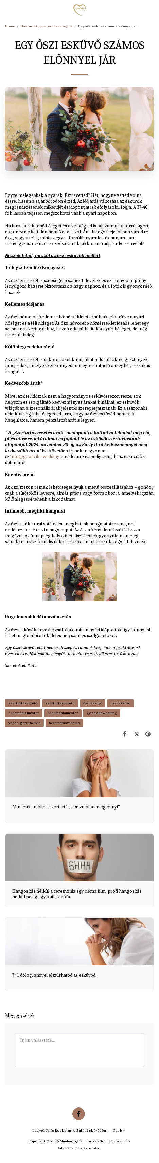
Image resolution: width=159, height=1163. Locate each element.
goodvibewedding (102, 713)
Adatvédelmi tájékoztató (78, 1148)
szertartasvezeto (60, 703)
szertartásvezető (22, 703)
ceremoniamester (63, 713)
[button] (7, 10)
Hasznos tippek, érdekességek (46, 26)
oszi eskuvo (120, 703)
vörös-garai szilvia (24, 723)
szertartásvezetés (64, 723)
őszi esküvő (92, 703)
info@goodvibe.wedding (35, 456)
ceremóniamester (23, 713)
